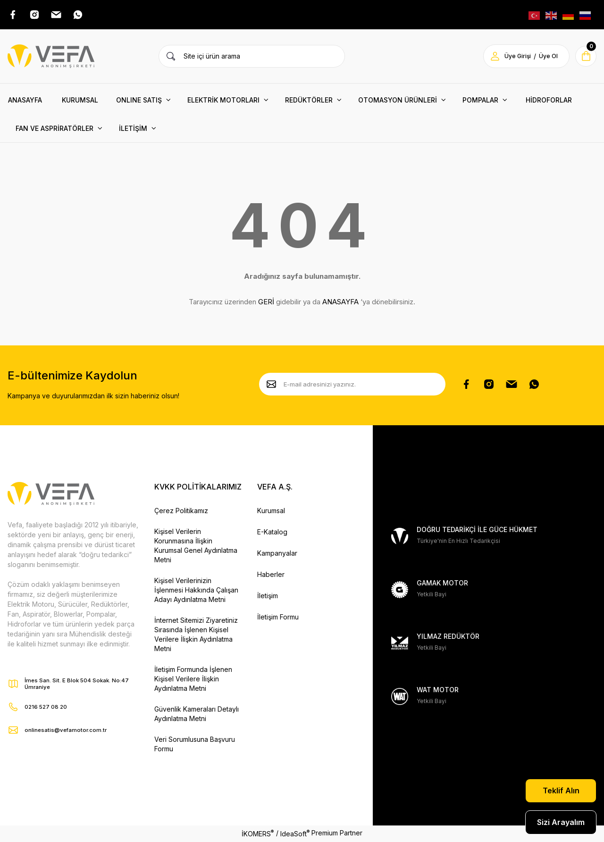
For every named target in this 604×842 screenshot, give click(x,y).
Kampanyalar (277, 554)
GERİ (266, 303)
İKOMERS (258, 834)
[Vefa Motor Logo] (51, 57)
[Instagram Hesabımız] (489, 385)
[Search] (252, 57)
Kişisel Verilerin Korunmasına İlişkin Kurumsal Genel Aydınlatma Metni (195, 546)
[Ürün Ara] (171, 57)
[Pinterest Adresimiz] (58, 15)
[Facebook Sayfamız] (466, 385)
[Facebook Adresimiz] (13, 15)
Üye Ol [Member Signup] (546, 57)
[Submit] (271, 385)
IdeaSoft (295, 834)
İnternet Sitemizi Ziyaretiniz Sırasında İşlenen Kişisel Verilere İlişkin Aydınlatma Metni (196, 635)
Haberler (271, 575)
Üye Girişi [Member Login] (516, 57)
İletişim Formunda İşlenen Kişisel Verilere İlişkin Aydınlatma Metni (193, 679)
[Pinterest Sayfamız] (511, 385)
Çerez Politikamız (181, 511)
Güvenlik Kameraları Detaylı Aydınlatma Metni (196, 714)
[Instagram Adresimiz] (36, 15)
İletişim (267, 597)
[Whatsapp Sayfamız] (534, 385)
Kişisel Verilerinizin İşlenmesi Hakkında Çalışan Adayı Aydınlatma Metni (196, 590)
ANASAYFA (340, 303)
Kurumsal (271, 511)
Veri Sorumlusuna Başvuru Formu (194, 745)
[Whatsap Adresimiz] (81, 15)
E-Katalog (272, 533)
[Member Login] (493, 57)
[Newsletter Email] (352, 385)
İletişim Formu (278, 618)
